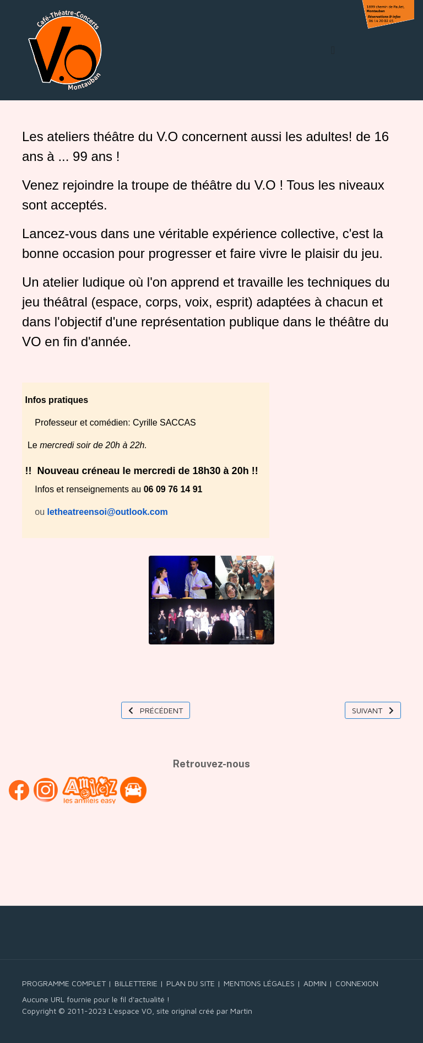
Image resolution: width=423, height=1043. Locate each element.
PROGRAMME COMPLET (64, 983)
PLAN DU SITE (190, 983)
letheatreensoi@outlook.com (107, 512)
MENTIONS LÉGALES (259, 983)
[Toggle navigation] (333, 50)
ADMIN (315, 983)
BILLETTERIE (136, 983)
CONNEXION (356, 983)
